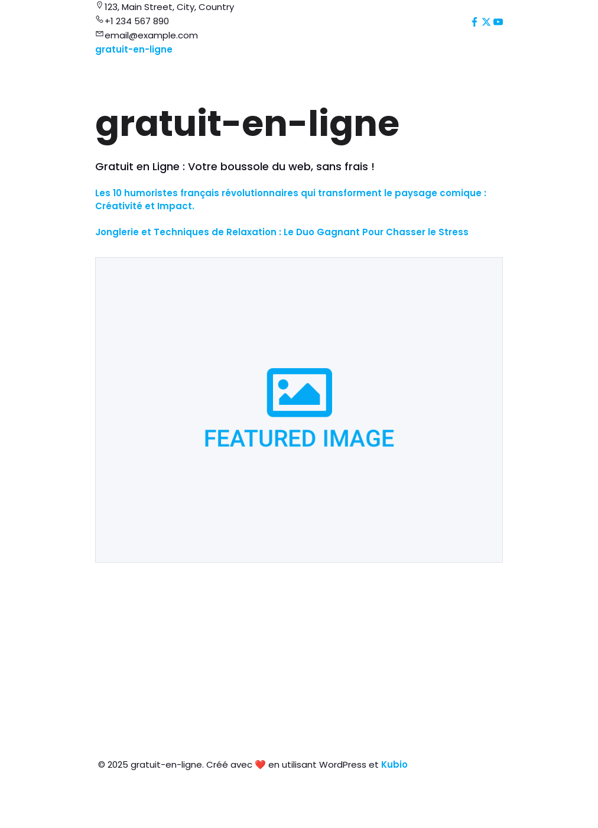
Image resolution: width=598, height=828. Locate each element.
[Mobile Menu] (498, 51)
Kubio (394, 764)
